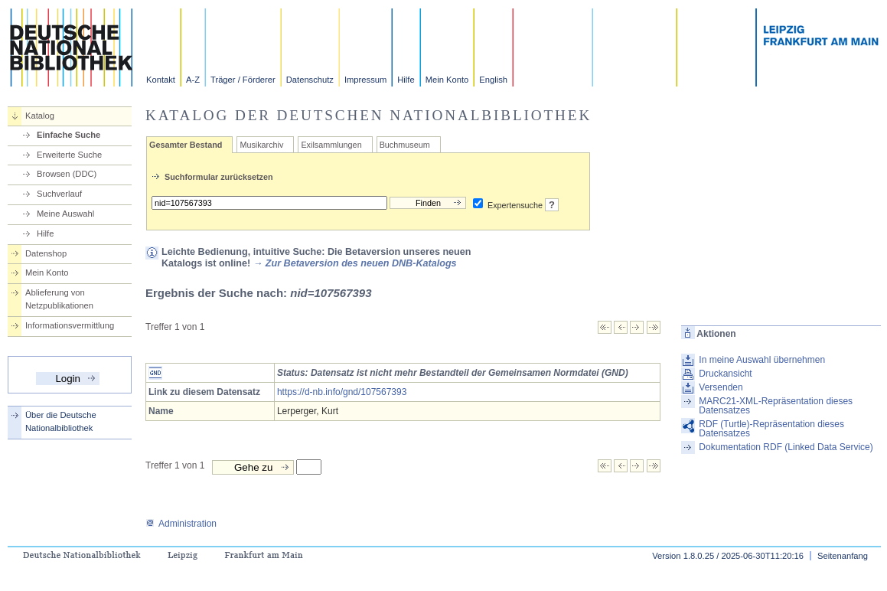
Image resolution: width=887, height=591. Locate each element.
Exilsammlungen (331, 144)
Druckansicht (725, 373)
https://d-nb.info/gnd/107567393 (341, 392)
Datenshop (46, 253)
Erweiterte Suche (69, 154)
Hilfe (405, 79)
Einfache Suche (68, 134)
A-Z (193, 79)
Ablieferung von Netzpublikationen (59, 299)
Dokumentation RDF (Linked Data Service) (785, 447)
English (493, 79)
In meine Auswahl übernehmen (762, 359)
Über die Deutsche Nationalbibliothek (60, 421)
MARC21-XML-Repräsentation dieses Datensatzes (776, 406)
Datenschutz (310, 79)
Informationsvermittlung (69, 325)
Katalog (39, 115)
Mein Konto (447, 79)
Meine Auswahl (65, 213)
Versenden (720, 387)
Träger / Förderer (243, 79)
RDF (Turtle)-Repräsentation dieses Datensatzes (771, 429)
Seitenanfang (842, 555)
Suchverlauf (59, 193)
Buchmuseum (405, 144)
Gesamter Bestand (185, 144)
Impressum (365, 79)
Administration (181, 523)
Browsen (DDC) (66, 173)
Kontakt (160, 79)
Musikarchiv (261, 144)
